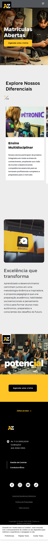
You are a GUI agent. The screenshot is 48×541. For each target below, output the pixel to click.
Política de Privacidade (24, 502)
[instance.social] (12, 485)
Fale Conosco (24, 508)
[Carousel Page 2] (8, 57)
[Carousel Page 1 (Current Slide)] (5, 57)
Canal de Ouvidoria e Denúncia (24, 496)
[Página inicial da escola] (11, 431)
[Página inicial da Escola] (15, 4)
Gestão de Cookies (18, 462)
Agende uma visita (18, 43)
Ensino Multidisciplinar (20, 145)
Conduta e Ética (17, 467)
